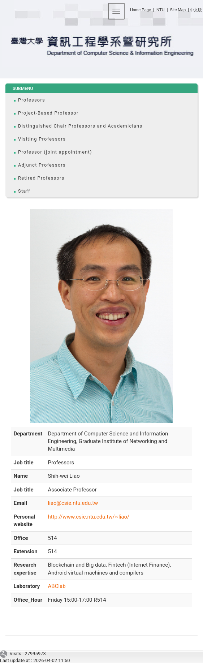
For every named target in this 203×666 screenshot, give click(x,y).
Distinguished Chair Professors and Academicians (80, 126)
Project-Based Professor (48, 113)
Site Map (178, 10)
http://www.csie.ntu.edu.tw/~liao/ (89, 517)
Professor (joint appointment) (55, 152)
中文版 (196, 10)
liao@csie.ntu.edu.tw (73, 503)
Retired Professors (41, 178)
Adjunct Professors (42, 165)
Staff (24, 191)
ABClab (57, 586)
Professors (31, 100)
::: (127, 8)
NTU (160, 10)
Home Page (140, 10)
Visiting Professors (42, 139)
